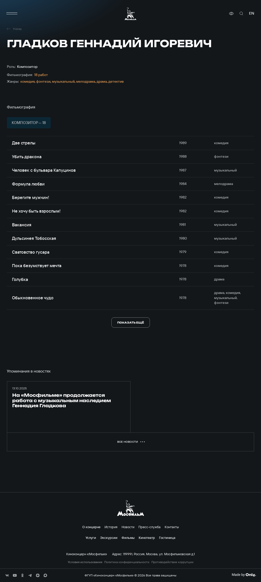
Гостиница (167, 538)
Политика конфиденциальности (126, 562)
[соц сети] (7, 575)
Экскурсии (109, 538)
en (251, 13)
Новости (128, 527)
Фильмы (128, 538)
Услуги (91, 538)
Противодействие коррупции (172, 562)
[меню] (12, 13)
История (111, 527)
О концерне (91, 527)
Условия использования (85, 562)
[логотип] (130, 13)
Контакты (172, 527)
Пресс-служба (149, 527)
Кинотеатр (147, 538)
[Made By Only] (244, 575)
